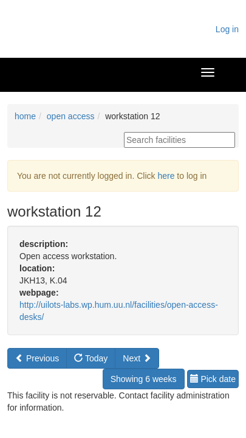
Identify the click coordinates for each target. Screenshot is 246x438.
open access (71, 116)
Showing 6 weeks (144, 379)
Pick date (213, 379)
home (25, 116)
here (165, 176)
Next (137, 358)
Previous (37, 358)
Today (91, 358)
